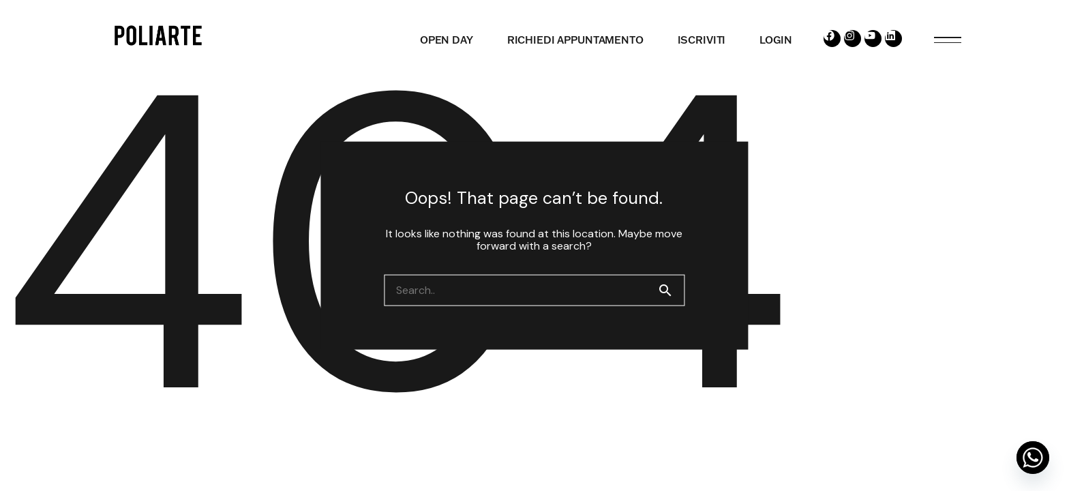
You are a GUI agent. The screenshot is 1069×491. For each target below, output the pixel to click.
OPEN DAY (446, 39)
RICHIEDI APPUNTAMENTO (575, 39)
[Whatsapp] (1033, 457)
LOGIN (775, 39)
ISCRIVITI (702, 39)
